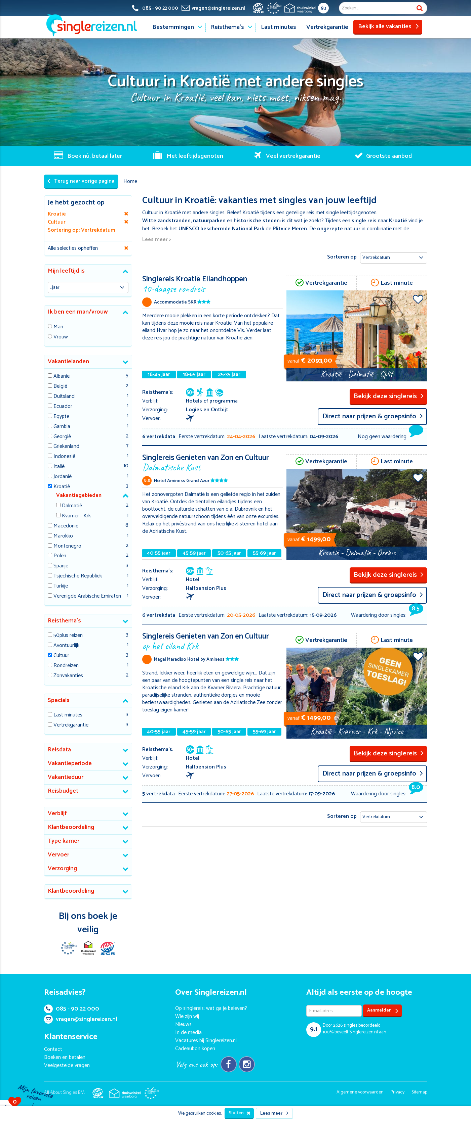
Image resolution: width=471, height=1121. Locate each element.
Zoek (419, 8)
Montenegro (67, 546)
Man (58, 327)
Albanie (61, 376)
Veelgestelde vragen (67, 1065)
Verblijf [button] (57, 813)
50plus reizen (68, 636)
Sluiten (239, 1113)
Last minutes (278, 27)
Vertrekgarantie (327, 27)
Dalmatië (72, 506)
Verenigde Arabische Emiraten (87, 596)
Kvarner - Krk (76, 516)
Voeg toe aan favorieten (418, 299)
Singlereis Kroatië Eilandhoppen (212, 283)
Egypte (61, 417)
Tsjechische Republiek (77, 576)
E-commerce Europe (69, 948)
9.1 (323, 8)
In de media (188, 1032)
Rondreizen (66, 666)
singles (345, 1025)
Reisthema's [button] (64, 621)
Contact (53, 1049)
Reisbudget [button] (63, 791)
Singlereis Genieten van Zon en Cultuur (212, 462)
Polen (59, 556)
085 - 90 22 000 (71, 1009)
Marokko (63, 536)
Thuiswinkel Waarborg (88, 948)
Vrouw (60, 337)
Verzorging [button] (62, 868)
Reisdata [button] (59, 750)
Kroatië (61, 487)
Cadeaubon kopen (195, 1048)
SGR (108, 948)
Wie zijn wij (187, 1016)
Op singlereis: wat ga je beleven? (211, 1008)
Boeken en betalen (64, 1057)
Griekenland (66, 447)
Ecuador (62, 407)
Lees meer (274, 1113)
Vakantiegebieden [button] (79, 495)
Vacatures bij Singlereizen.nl (206, 1040)
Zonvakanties (68, 676)
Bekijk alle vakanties (388, 26)
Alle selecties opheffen (73, 248)
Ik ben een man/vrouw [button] (78, 312)
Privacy (397, 1092)
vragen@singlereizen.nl (80, 1019)
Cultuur (61, 656)
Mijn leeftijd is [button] (66, 271)
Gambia (61, 427)
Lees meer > (156, 240)
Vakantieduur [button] (65, 777)
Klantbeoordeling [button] (71, 827)
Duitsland (64, 397)
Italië (59, 467)
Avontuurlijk (66, 646)
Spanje (60, 566)
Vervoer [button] (58, 855)
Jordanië (62, 477)
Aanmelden (382, 1011)
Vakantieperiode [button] (70, 763)
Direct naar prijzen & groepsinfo (372, 416)
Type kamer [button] (63, 841)
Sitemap (419, 1092)
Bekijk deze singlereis (389, 396)
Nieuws (183, 1024)
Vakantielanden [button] (68, 362)
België (60, 386)
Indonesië (64, 457)
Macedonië (65, 526)
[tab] (88, 271)
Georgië (62, 437)
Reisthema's (227, 27)
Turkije (60, 586)
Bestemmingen (173, 27)
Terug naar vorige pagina (80, 181)
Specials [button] (59, 700)
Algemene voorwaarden (360, 1092)
